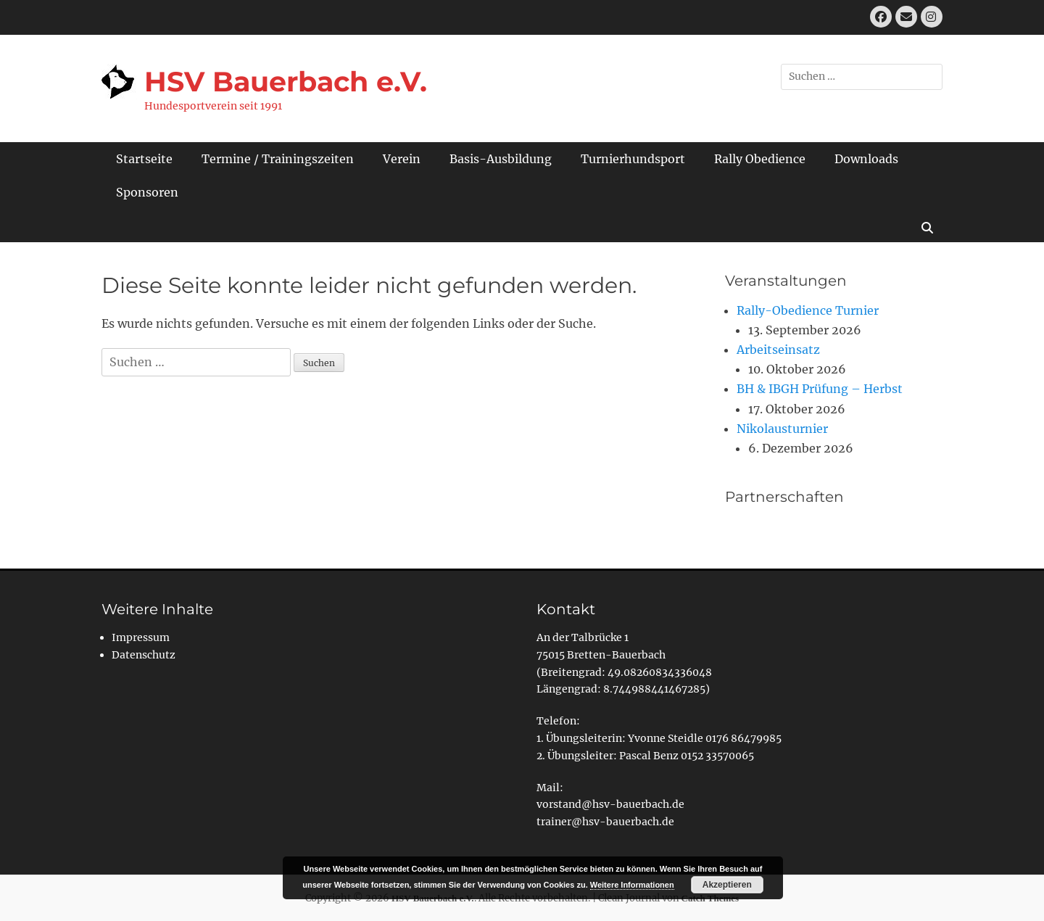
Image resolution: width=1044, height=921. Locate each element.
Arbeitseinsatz (778, 349)
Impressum (141, 637)
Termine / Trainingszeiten (278, 159)
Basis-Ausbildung (501, 159)
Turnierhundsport (633, 159)
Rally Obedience (759, 159)
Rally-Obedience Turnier (808, 310)
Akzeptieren (727, 885)
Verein (401, 159)
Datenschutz (143, 654)
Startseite (144, 159)
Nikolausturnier (782, 428)
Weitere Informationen (632, 884)
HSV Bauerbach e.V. (285, 82)
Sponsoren (147, 192)
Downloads (866, 159)
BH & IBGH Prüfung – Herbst (820, 388)
